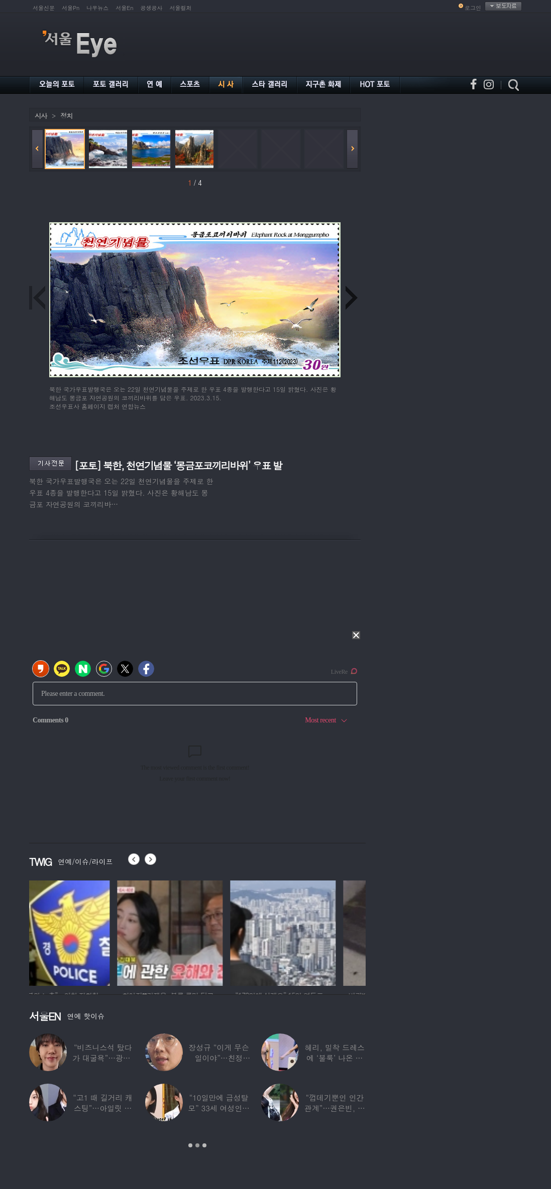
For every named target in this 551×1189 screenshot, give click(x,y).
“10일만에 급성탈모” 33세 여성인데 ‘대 (219, 1108)
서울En (124, 8)
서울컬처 (181, 8)
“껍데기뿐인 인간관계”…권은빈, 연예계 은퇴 (334, 1108)
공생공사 (152, 8)
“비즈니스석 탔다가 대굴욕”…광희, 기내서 (102, 1058)
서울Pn (70, 8)
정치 (66, 115)
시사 (41, 115)
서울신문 (44, 8)
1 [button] (190, 1145)
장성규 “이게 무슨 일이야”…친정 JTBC (218, 1058)
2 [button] (197, 1145)
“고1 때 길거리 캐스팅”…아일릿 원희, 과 (103, 1108)
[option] (82, 931)
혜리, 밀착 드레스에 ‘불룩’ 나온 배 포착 (335, 1058)
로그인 (473, 8)
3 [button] (204, 1145)
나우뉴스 (97, 8)
